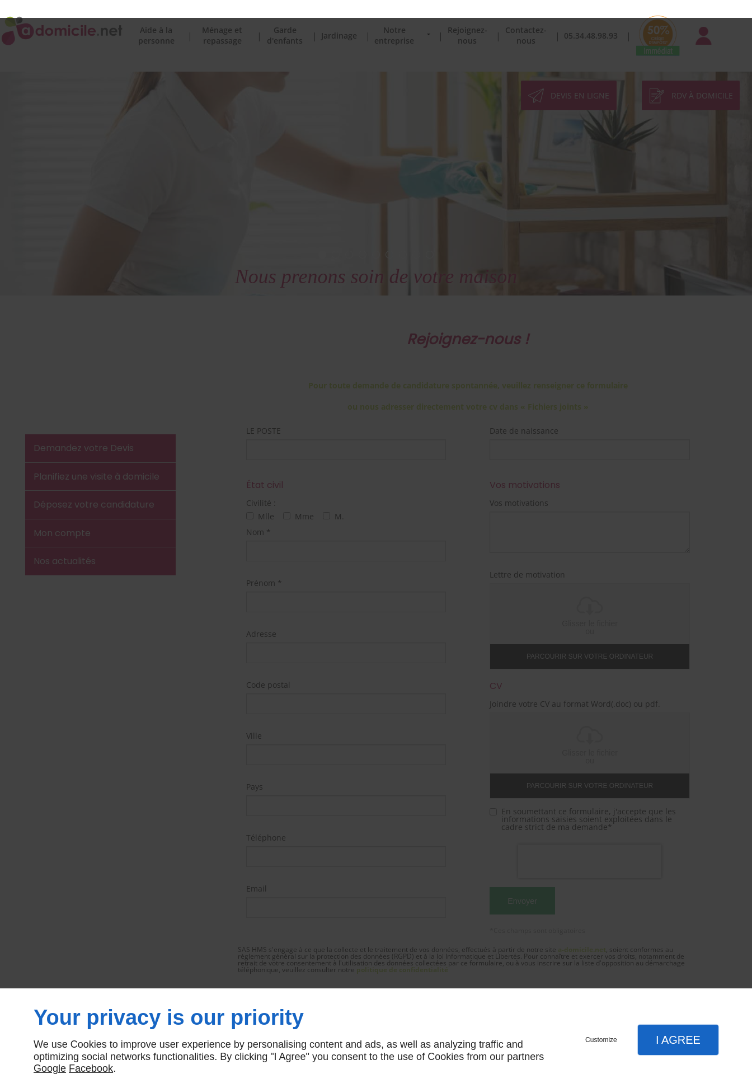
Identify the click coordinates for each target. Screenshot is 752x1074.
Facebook (91, 1050)
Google (50, 1050)
